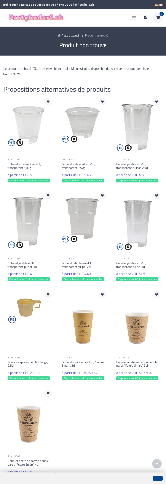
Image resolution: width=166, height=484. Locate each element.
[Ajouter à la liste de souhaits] (48, 101)
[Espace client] (145, 18)
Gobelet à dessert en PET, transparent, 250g (78, 166)
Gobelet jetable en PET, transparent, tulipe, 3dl (131, 265)
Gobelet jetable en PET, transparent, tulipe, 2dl (77, 265)
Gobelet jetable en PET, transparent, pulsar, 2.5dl (132, 166)
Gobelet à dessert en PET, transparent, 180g (24, 166)
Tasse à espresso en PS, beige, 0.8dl (28, 363)
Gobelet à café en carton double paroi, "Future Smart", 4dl (28, 462)
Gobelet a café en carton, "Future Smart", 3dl (83, 363)
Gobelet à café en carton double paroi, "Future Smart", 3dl (137, 363)
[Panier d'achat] (158, 18)
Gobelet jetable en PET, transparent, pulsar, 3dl (22, 265)
